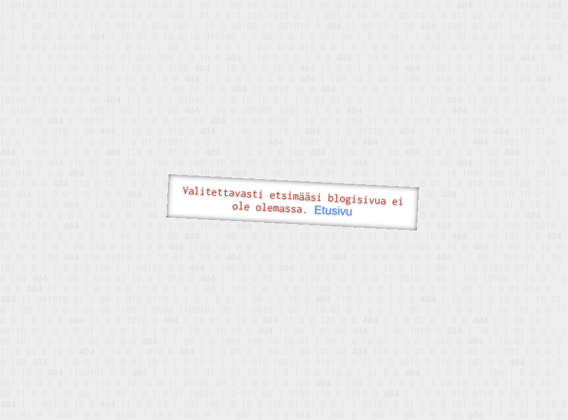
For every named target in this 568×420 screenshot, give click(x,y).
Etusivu (333, 210)
